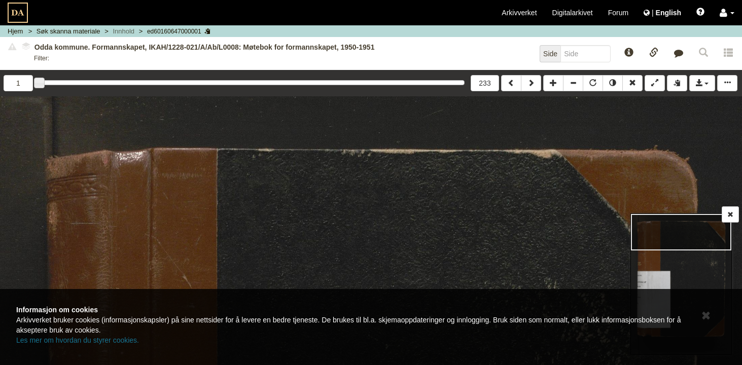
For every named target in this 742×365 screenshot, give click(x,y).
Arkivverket (519, 13)
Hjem (15, 31)
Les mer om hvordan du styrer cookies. (77, 340)
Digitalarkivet (572, 13)
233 (484, 83)
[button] (727, 12)
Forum (618, 13)
